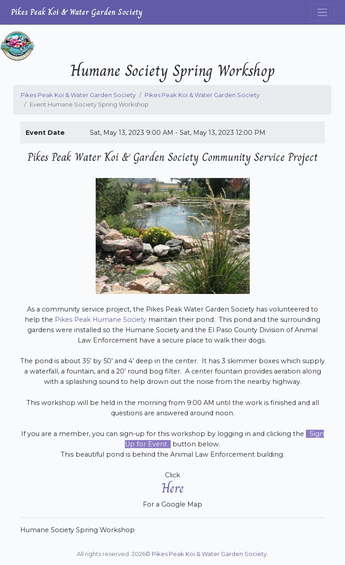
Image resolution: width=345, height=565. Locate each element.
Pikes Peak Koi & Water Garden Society (76, 12)
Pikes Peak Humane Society (100, 320)
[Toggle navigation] (322, 12)
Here (173, 488)
